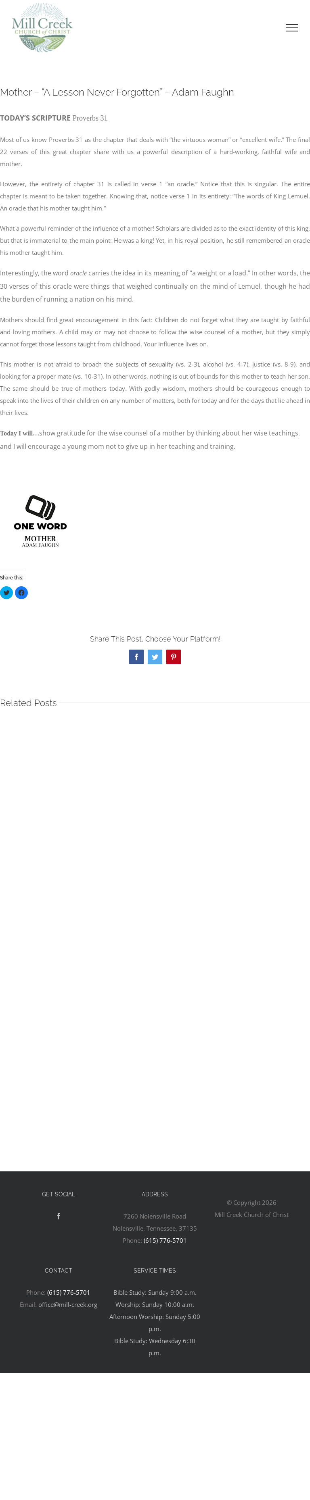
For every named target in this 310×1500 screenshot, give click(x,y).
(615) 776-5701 (165, 1240)
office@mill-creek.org (67, 1304)
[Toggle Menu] (292, 27)
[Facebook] (58, 1216)
